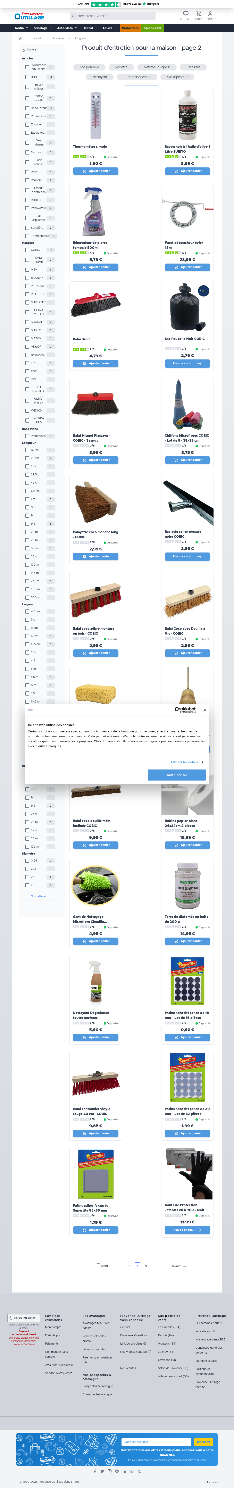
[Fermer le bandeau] (204, 709)
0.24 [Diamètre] (34, 860)
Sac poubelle (89, 67)
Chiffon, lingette (39, 98)
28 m (34, 838)
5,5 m (34, 677)
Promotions (130, 28)
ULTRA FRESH (38, 400)
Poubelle (36, 180)
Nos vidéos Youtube (135, 1351)
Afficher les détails (184, 762)
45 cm (35, 482)
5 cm (34, 619)
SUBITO (36, 330)
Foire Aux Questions (134, 1335)
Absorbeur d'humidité (39, 67)
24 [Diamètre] (32, 877)
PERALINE (38, 286)
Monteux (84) (167, 1343)
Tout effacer (39, 896)
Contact (125, 1327)
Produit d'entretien (39, 190)
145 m (35, 573)
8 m (33, 507)
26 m (34, 822)
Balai (34, 77)
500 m (35, 597)
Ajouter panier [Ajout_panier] (96, 171)
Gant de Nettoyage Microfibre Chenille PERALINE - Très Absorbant (95, 921)
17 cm (34, 636)
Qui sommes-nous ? (208, 1323)
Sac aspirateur (38, 218)
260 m (35, 589)
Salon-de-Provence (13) (173, 1368)
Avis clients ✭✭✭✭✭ (59, 1365)
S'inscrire (203, 1442)
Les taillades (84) (169, 1327)
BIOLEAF (37, 277)
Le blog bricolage (133, 1343)
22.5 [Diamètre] (33, 868)
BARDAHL (38, 355)
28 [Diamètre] (32, 885)
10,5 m (35, 701)
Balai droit (81, 339)
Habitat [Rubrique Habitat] (37, 38)
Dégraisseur (38, 116)
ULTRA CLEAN (39, 312)
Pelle (34, 172)
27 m (34, 830)
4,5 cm (35, 611)
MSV (34, 269)
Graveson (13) (167, 1360)
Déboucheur (39, 108)
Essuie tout (38, 132)
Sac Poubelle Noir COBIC (185, 339)
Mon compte (53, 1327)
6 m (33, 685)
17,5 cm (36, 644)
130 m (35, 564)
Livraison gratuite (94, 1349)
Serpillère (37, 227)
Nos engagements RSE (210, 1339)
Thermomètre (40, 236)
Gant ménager (38, 142)
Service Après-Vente (58, 1373)
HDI (33, 379)
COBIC (35, 250)
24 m (34, 532)
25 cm (35, 458)
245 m (35, 581)
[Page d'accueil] (20, 38)
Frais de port (53, 1335)
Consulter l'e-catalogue (97, 1394)
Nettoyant (37, 152)
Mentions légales (206, 1361)
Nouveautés (128, 1368)
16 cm (35, 450)
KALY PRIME (38, 259)
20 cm (35, 652)
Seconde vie (152, 28)
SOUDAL (37, 322)
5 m (33, 668)
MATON (36, 338)
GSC (34, 371)
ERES (34, 363)
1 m (33, 499)
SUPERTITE (39, 302)
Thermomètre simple (90, 146)
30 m (34, 548)
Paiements (52, 1343)
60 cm (35, 491)
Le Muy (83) (166, 1351)
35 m (34, 556)
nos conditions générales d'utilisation (186, 1460)
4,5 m (34, 660)
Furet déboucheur (137, 77)
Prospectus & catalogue (98, 1386)
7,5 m (34, 693)
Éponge (36, 124)
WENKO (36, 410)
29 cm (35, 466)
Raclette (36, 200)
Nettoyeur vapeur (157, 67)
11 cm (34, 627)
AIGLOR (36, 346)
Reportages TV (205, 1331)
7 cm (34, 789)
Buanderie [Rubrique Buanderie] (58, 38)
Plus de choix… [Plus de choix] (187, 363)
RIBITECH (37, 294)
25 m (34, 814)
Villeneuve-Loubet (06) (173, 1376)
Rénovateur (38, 208)
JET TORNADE (39, 389)
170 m (35, 846)
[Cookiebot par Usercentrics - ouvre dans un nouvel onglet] (178, 710)
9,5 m (34, 523)
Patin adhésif (38, 162)
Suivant (175, 1266)
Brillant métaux (39, 86)
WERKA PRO (38, 420)
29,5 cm (36, 474)
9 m (33, 515)
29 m (34, 540)
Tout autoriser (176, 775)
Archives (212, 1482)
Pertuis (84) (166, 1335)
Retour (104, 1265)
